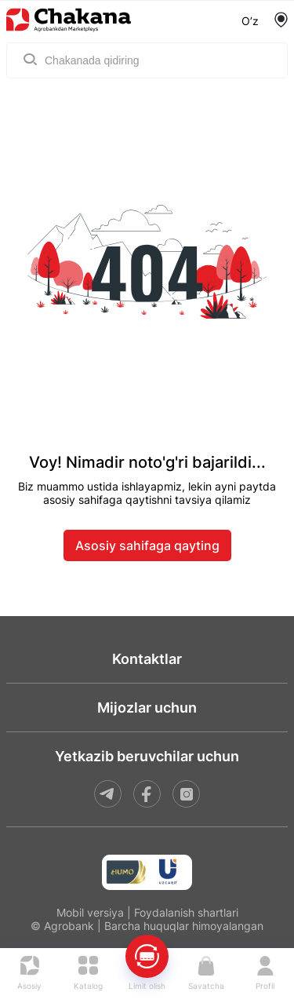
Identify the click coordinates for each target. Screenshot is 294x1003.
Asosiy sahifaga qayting (147, 545)
